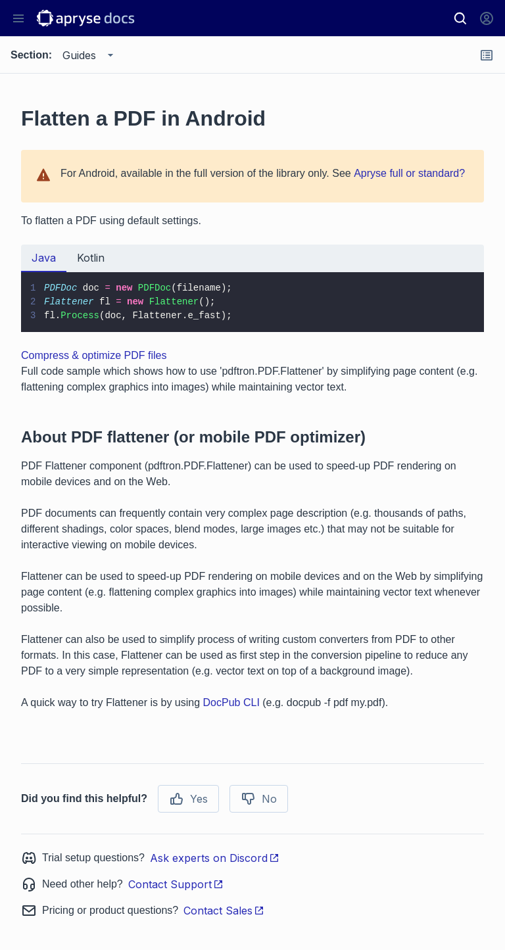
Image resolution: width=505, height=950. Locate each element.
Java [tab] (44, 257)
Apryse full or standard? (409, 173)
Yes (188, 799)
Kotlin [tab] (91, 257)
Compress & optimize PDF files (93, 355)
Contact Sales (223, 910)
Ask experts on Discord (214, 858)
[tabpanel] (252, 302)
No (259, 799)
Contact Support (176, 884)
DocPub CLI (231, 702)
